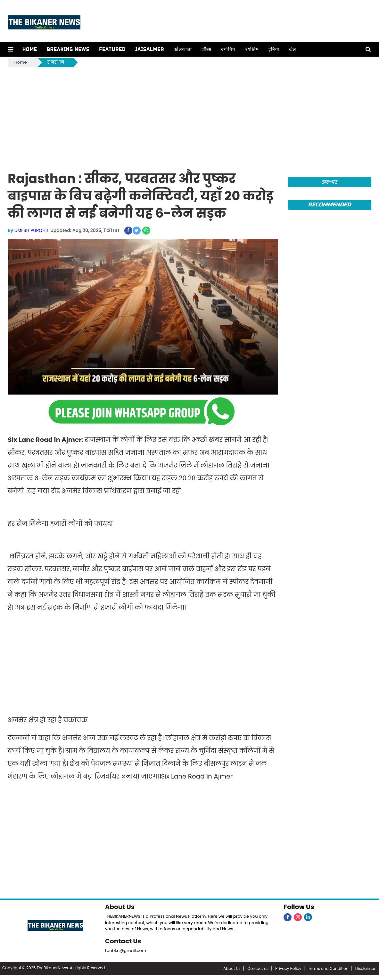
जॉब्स (206, 49)
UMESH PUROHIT (31, 230)
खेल (292, 49)
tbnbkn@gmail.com (125, 950)
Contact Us (123, 941)
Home (29, 49)
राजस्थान (55, 62)
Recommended (329, 204)
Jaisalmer (149, 49)
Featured (112, 49)
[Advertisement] (189, 116)
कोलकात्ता (183, 49)
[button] (10, 49)
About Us (120, 906)
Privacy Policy (288, 968)
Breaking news (68, 49)
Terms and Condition (328, 968)
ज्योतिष (228, 49)
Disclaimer (365, 968)
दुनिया (273, 49)
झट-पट (329, 182)
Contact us (257, 968)
